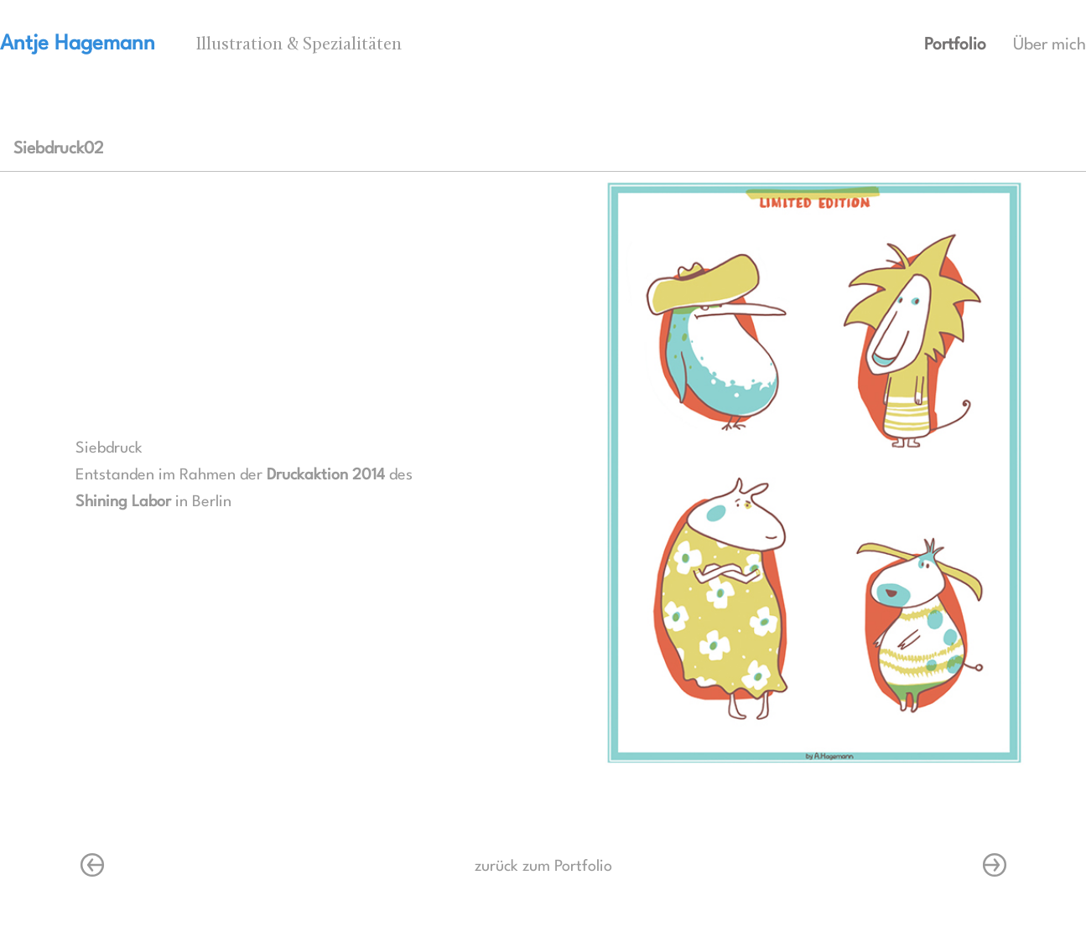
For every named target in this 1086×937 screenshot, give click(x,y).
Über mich (1049, 45)
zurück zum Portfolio (543, 866)
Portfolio (955, 45)
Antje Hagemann (77, 44)
